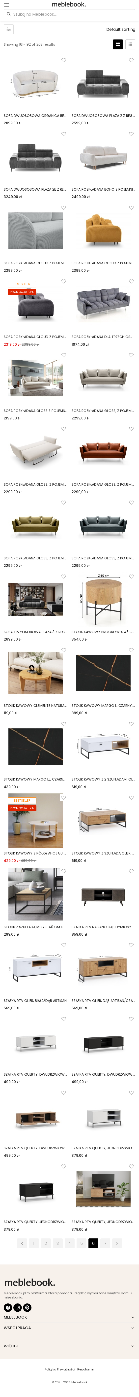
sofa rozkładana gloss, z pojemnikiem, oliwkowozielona (36, 558)
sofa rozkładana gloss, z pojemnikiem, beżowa (104, 410)
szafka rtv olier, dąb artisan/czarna (104, 1000)
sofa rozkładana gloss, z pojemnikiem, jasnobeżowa (36, 484)
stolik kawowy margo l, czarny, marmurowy (104, 705)
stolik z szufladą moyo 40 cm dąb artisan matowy (36, 926)
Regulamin (85, 1369)
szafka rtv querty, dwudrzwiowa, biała (36, 1074)
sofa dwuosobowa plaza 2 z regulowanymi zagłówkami (104, 115)
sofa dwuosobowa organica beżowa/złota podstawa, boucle (36, 115)
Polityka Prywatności (60, 1369)
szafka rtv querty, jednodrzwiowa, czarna (36, 1221)
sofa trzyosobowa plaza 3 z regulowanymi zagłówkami (36, 631)
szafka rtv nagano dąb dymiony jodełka (104, 926)
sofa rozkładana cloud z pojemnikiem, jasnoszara (36, 263)
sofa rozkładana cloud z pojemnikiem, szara (36, 336)
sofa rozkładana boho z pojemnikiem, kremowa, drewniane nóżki (104, 189)
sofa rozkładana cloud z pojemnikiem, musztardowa (104, 263)
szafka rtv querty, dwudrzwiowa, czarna (104, 1074)
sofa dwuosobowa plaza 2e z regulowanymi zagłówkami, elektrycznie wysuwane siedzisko (36, 189)
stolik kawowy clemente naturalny (36, 705)
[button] (120, 29)
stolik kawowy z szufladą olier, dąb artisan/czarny (104, 853)
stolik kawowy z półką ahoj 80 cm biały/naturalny (36, 853)
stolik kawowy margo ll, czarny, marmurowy (36, 779)
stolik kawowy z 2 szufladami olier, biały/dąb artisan (104, 779)
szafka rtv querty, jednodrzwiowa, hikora (104, 1221)
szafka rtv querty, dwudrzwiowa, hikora (36, 1148)
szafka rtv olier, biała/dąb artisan (35, 1000)
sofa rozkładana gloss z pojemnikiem (36, 410)
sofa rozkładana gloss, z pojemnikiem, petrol (104, 558)
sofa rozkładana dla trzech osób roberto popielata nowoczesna (104, 336)
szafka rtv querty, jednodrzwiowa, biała (104, 1148)
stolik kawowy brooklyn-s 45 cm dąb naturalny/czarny (104, 631)
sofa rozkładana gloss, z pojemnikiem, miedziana (104, 484)
